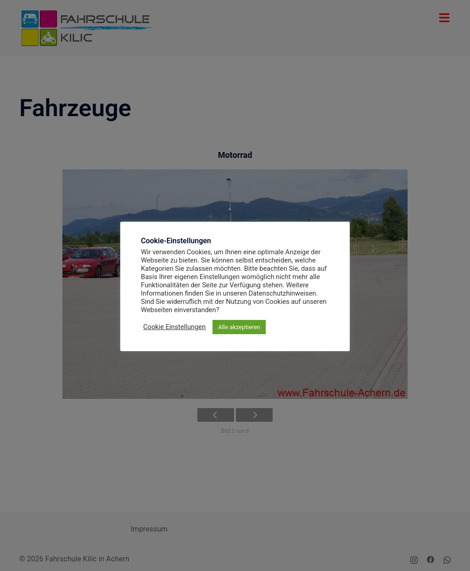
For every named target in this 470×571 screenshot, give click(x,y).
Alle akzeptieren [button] (239, 327)
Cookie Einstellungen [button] (174, 327)
